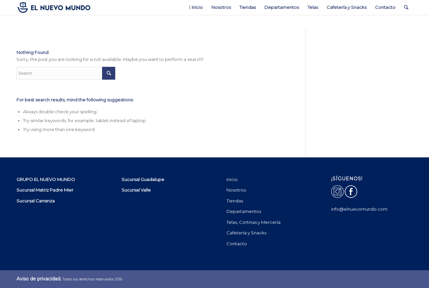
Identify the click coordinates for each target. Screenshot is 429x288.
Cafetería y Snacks (246, 232)
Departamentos (244, 211)
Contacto (237, 243)
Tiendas (235, 200)
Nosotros (236, 190)
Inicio (232, 179)
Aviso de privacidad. (38, 279)
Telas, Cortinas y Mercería (254, 222)
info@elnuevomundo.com (359, 209)
